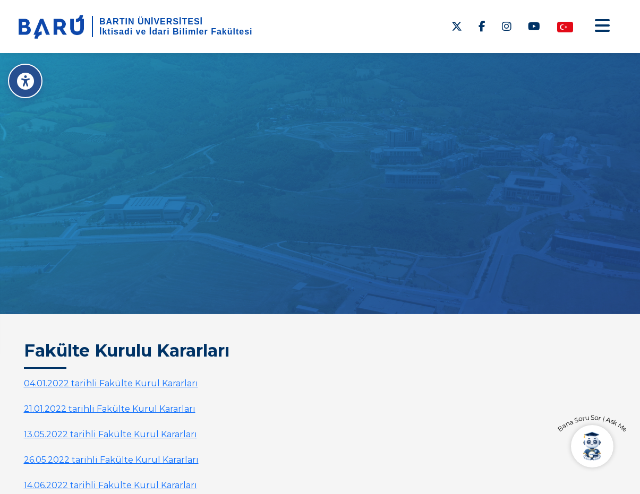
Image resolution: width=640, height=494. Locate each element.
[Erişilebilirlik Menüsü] (25, 81)
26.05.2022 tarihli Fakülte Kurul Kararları (111, 460)
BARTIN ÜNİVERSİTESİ (151, 21)
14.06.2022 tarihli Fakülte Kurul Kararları (110, 485)
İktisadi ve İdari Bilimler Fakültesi (176, 31)
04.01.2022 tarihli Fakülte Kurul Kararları (111, 383)
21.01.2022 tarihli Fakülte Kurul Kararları (109, 409)
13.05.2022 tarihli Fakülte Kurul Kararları (110, 434)
